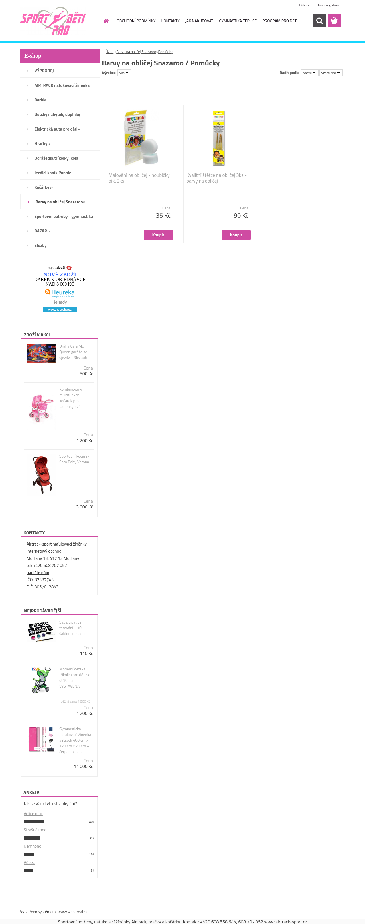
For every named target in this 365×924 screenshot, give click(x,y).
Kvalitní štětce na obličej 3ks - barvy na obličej (216, 178)
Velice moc (33, 813)
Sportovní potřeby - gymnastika (64, 216)
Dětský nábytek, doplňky (57, 114)
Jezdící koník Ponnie (53, 172)
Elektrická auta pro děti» (57, 129)
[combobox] (310, 72)
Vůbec (29, 862)
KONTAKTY (170, 21)
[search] (319, 20)
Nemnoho (32, 846)
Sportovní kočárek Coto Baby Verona (74, 459)
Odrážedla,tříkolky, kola (56, 158)
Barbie (40, 100)
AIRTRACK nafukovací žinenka (62, 85)
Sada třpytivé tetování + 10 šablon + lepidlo (72, 627)
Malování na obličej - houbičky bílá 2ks (139, 178)
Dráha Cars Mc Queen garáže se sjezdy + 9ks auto (73, 351)
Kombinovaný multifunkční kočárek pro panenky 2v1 (70, 397)
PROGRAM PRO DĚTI (279, 21)
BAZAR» (42, 231)
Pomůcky (165, 52)
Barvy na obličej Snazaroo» (61, 202)
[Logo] (59, 21)
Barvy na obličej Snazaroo (136, 52)
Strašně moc (35, 830)
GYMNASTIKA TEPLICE (238, 21)
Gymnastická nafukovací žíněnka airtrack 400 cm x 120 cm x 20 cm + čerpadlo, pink (75, 740)
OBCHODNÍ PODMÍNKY (136, 21)
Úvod (109, 52)
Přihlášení (306, 5)
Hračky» (42, 143)
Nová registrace (329, 5)
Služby (41, 245)
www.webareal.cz (73, 912)
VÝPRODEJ (44, 70)
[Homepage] (106, 20)
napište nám (38, 572)
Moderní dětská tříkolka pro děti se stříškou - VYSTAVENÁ (74, 677)
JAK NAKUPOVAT (199, 21)
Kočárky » (44, 187)
